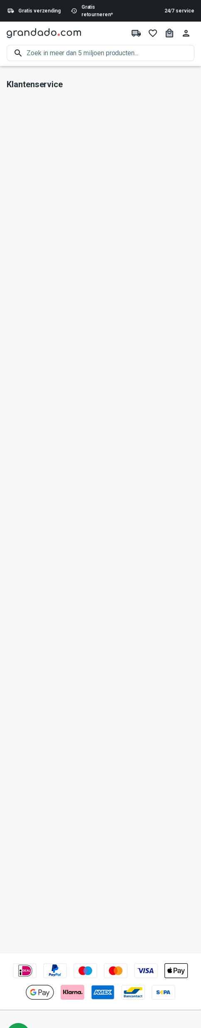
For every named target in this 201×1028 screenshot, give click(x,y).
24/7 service (179, 11)
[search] (110, 53)
